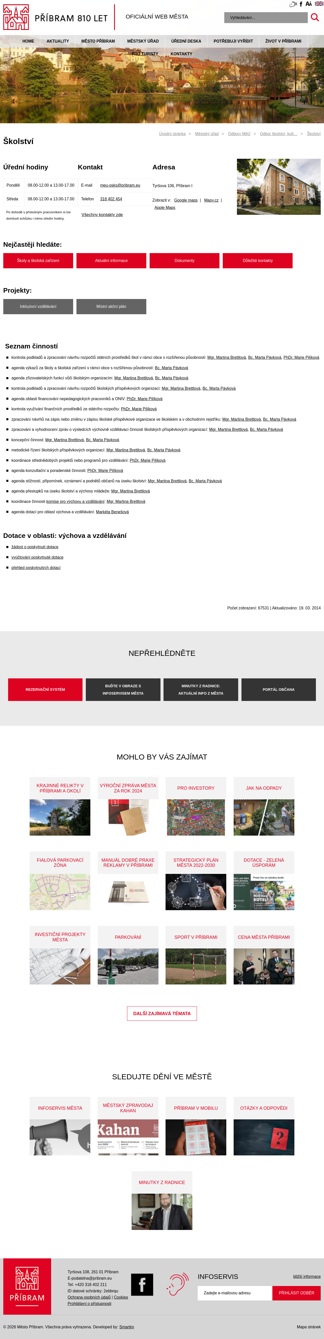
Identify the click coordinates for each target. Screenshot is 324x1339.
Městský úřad (143, 41)
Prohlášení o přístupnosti (89, 1303)
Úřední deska (186, 41)
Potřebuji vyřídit (233, 41)
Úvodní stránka (172, 134)
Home (28, 41)
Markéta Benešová (112, 512)
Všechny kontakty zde (102, 214)
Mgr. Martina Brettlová (226, 357)
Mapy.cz (211, 200)
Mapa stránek (309, 1327)
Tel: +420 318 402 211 (87, 1284)
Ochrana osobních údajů (89, 1297)
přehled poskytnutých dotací (35, 568)
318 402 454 (111, 199)
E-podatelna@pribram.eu (90, 1278)
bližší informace (307, 1276)
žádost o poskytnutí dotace (34, 547)
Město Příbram (98, 41)
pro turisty (145, 54)
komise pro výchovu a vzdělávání (75, 501)
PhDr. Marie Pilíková (301, 357)
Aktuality (58, 41)
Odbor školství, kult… (278, 134)
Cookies (121, 1297)
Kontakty (181, 54)
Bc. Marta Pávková (264, 357)
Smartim (126, 1327)
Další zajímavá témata (162, 1013)
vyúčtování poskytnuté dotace (37, 557)
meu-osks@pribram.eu (120, 185)
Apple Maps (164, 207)
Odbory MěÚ (239, 134)
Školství (314, 134)
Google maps (186, 200)
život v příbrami (283, 41)
